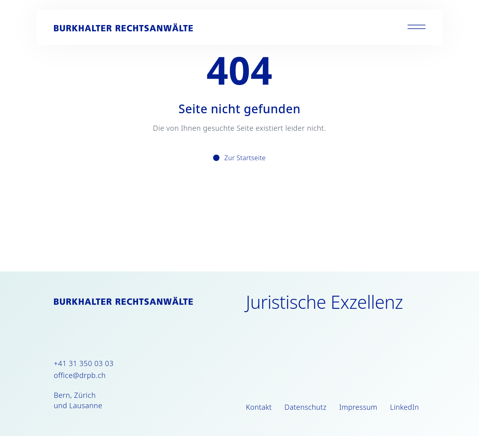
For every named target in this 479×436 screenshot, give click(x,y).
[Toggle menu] (416, 27)
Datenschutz (306, 407)
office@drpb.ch (80, 375)
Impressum (358, 407)
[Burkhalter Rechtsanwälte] (123, 27)
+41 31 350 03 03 (84, 363)
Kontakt (259, 407)
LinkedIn (404, 407)
